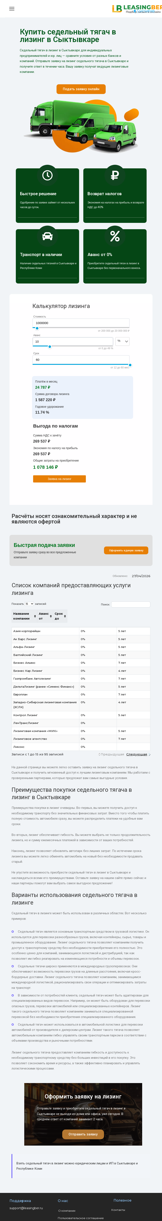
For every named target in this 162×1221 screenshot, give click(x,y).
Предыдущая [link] (112, 745)
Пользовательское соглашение (81, 1208)
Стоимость (39, 316)
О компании (66, 1201)
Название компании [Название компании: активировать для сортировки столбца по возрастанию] (29, 613)
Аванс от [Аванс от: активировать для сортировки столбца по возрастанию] (118, 613)
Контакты (118, 1200)
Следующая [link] (136, 745)
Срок (36, 353)
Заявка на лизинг (59, 479)
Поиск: (125, 604)
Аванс (36, 335)
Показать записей (29, 604)
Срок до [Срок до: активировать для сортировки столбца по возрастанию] (139, 613)
